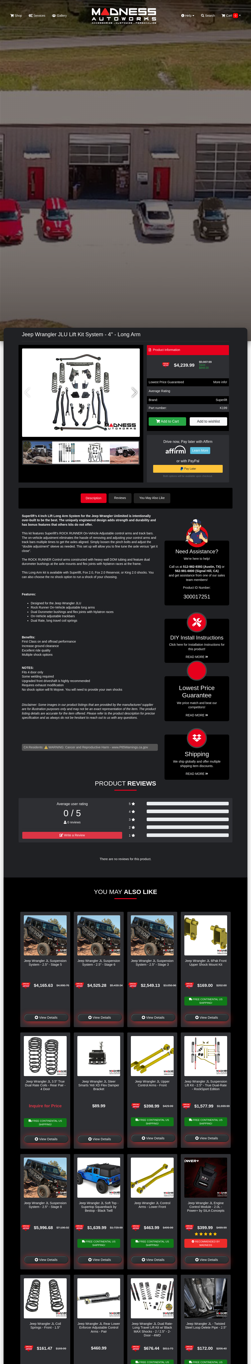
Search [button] (208, 15)
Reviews (121, 498)
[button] (135, 392)
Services (37, 15)
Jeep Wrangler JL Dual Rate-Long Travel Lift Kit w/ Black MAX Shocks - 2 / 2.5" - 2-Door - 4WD (152, 1329)
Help (188, 15)
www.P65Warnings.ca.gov (130, 747)
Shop (16, 15)
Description (93, 498)
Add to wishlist (208, 421)
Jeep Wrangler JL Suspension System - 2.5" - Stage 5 (45, 962)
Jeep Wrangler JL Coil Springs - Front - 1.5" (45, 1325)
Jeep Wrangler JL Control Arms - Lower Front (152, 1204)
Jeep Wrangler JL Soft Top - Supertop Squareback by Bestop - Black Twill (98, 1206)
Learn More (200, 450)
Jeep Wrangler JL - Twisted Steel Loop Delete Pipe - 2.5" (205, 1325)
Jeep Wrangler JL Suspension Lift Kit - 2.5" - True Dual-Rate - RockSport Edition (205, 1085)
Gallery (59, 15)
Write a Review (72, 835)
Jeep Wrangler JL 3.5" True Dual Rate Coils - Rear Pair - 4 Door (45, 1085)
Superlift (221, 400)
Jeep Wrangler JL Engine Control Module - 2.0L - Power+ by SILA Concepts (205, 1206)
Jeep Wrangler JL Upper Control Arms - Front (152, 1083)
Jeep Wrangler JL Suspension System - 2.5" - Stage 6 (98, 962)
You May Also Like (152, 498)
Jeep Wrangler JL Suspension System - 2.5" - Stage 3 (152, 962)
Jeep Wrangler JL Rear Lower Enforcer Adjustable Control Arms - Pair (99, 1327)
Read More (197, 715)
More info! (220, 382)
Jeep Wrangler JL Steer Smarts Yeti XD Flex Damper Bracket (98, 1085)
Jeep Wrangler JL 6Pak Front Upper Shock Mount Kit (205, 962)
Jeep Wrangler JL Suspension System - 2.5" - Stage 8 (45, 1204)
